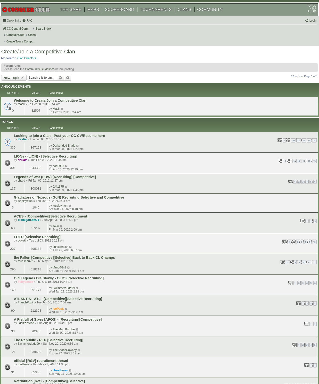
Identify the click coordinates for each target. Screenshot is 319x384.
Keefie (29, 115)
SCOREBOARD (125, 16)
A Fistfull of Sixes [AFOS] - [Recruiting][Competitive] (64, 215)
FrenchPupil (32, 206)
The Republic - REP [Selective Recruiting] (55, 226)
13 (195, 115)
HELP (307, 15)
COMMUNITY (215, 16)
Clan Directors (32, 53)
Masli (28, 94)
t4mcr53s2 (262, 179)
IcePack (261, 202)
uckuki (29, 171)
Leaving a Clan (33, 295)
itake (28, 276)
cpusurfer (31, 253)
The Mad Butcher (267, 214)
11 (185, 115)
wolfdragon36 (264, 284)
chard (28, 138)
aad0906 (261, 122)
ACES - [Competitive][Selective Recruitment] (58, 156)
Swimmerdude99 (267, 191)
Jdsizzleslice (33, 218)
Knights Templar (34, 284)
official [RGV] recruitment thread (48, 238)
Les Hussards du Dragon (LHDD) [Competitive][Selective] (68, 261)
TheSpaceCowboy (268, 226)
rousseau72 (32, 183)
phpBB (26, 368)
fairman (29, 264)
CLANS (190, 16)
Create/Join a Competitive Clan (44, 47)
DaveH (29, 288)
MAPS (99, 16)
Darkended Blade (267, 111)
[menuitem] (34, 27)
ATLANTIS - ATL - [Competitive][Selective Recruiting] (65, 203)
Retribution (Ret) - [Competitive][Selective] (56, 249)
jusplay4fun (32, 149)
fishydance (32, 195)
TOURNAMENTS (161, 16)
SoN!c (260, 260)
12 (190, 115)
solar (259, 156)
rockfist (260, 294)
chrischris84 (263, 167)
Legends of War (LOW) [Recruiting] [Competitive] (62, 134)
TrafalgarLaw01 (35, 160)
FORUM (306, 12)
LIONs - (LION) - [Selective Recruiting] (52, 123)
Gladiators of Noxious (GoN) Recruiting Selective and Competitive (76, 146)
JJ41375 (261, 134)
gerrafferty (31, 298)
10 (180, 115)
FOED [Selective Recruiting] (44, 168)
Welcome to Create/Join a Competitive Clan (57, 90)
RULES (306, 18)
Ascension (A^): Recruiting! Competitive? (55, 273)
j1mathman (263, 237)
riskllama (30, 241)
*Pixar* (29, 126)
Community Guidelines (45, 66)
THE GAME (76, 16)
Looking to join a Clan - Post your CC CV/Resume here (66, 111)
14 (201, 115)
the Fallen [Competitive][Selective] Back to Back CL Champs (71, 180)
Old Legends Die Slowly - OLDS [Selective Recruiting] (65, 191)
